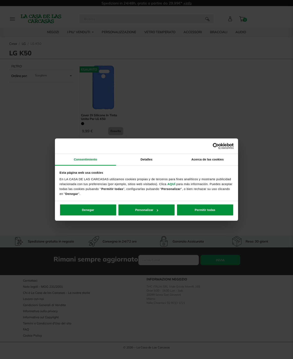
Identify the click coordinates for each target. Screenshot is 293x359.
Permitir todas (205, 210)
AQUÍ (171, 184)
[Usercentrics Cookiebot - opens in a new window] (216, 146)
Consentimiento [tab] (85, 159)
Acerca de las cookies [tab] (207, 159)
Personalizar (146, 210)
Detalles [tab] (146, 159)
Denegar (88, 210)
